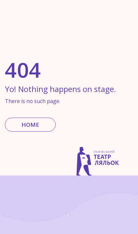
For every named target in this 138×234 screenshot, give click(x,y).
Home (30, 124)
